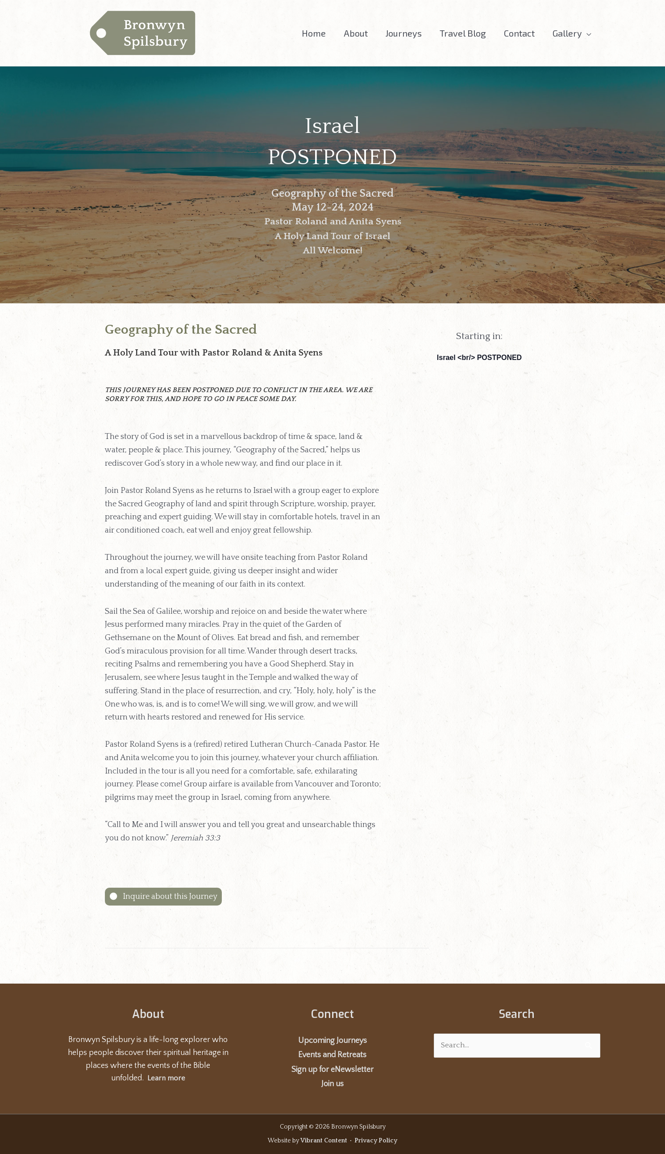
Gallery (567, 33)
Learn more (166, 1078)
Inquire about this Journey (169, 896)
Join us (332, 1084)
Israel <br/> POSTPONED (479, 357)
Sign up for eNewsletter (332, 1069)
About (356, 33)
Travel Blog (463, 33)
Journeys (404, 33)
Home (314, 33)
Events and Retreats (332, 1055)
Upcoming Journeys (332, 1040)
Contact (519, 33)
